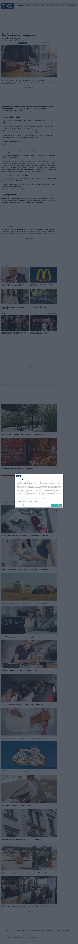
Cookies (24, 501)
